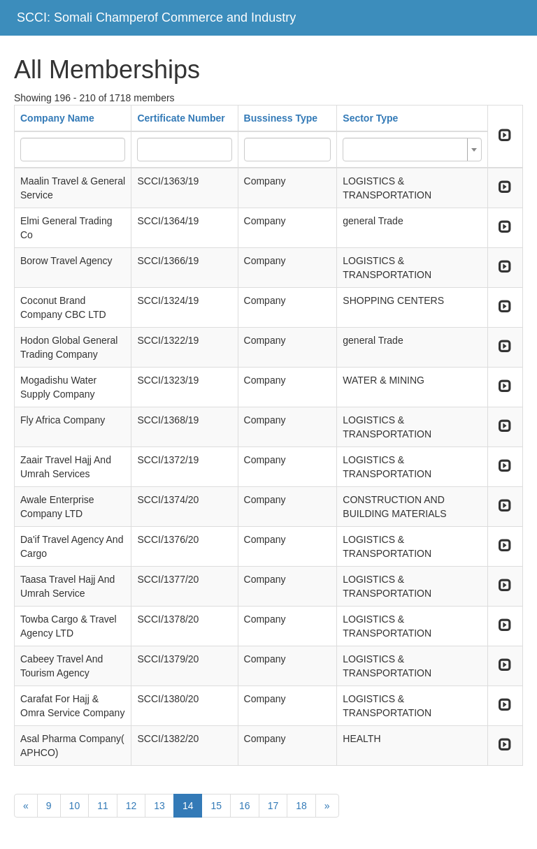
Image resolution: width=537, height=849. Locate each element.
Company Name (57, 118)
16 (244, 805)
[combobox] (412, 149)
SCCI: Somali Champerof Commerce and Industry (156, 17)
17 (273, 805)
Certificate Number (180, 118)
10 (74, 805)
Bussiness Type (281, 118)
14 (188, 805)
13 (159, 805)
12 (131, 805)
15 (216, 805)
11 (102, 805)
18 (301, 805)
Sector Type (370, 118)
